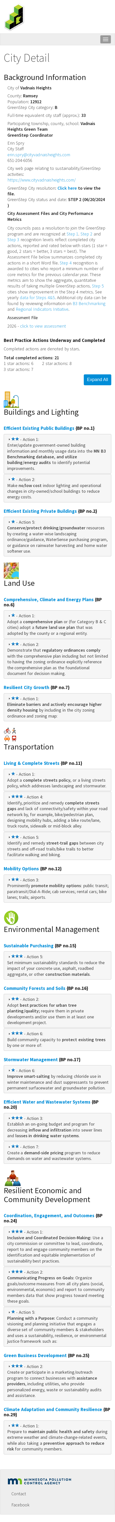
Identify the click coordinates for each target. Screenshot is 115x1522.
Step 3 (13, 239)
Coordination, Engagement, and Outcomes (49, 1215)
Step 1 (73, 234)
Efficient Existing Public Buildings (39, 428)
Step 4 (66, 263)
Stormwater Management (31, 1059)
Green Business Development (35, 1355)
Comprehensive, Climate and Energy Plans (49, 599)
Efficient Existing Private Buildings (40, 511)
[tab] (57, 454)
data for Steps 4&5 (37, 297)
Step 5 (98, 286)
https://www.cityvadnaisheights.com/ (41, 180)
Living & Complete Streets (31, 763)
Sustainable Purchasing (29, 946)
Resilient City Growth (26, 687)
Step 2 (86, 234)
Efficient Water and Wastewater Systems (47, 1102)
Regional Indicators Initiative (42, 309)
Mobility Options (21, 869)
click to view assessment (43, 326)
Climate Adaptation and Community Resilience (53, 1409)
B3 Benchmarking (89, 303)
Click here (67, 188)
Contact (18, 1493)
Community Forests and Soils (34, 988)
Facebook (20, 1505)
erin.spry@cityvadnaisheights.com (38, 154)
